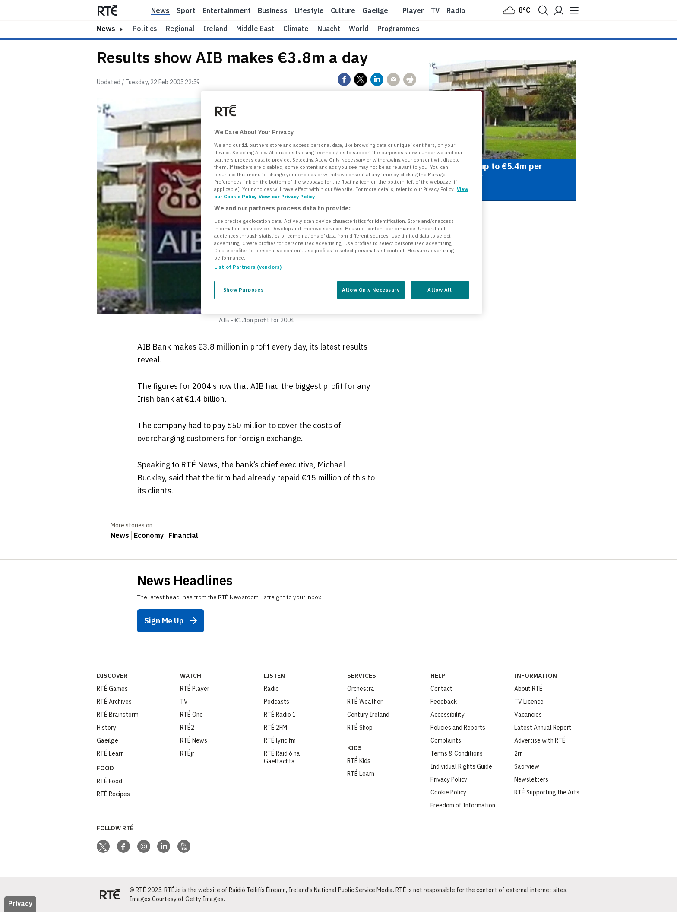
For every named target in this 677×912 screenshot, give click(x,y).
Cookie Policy (448, 792)
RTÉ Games (112, 689)
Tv (435, 10)
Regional (180, 28)
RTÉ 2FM (275, 727)
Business (273, 10)
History (106, 727)
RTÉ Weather (365, 701)
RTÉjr (187, 753)
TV (184, 701)
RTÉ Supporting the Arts (546, 792)
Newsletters (531, 779)
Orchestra (360, 689)
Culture (343, 10)
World (359, 28)
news (106, 28)
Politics (145, 28)
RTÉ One (191, 714)
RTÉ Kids (358, 761)
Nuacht (328, 28)
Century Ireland (368, 714)
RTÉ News (193, 740)
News (160, 10)
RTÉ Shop (360, 727)
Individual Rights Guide (461, 766)
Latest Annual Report (543, 727)
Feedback (443, 701)
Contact (441, 689)
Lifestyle (309, 10)
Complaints (445, 740)
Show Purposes (243, 289)
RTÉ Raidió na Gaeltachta (282, 757)
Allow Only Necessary (370, 289)
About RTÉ (528, 689)
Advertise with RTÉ (540, 740)
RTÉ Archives (114, 701)
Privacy (20, 903)
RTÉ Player (194, 689)
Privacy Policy (448, 779)
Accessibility (447, 714)
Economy (149, 535)
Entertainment (226, 10)
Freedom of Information (462, 805)
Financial (183, 535)
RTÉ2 (187, 727)
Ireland (215, 28)
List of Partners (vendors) (248, 267)
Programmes (398, 28)
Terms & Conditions (456, 753)
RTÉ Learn (110, 753)
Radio (455, 10)
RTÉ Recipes (113, 794)
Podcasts (276, 701)
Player (413, 10)
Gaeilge (375, 10)
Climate (296, 28)
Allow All (439, 289)
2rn (518, 753)
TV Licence (529, 701)
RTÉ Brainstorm (118, 714)
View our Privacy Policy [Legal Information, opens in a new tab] (287, 196)
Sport (186, 10)
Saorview (526, 766)
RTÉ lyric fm (280, 740)
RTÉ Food (109, 781)
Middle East (255, 28)
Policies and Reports (457, 727)
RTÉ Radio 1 (280, 714)
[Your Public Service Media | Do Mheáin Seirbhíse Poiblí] (110, 895)
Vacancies (528, 714)
